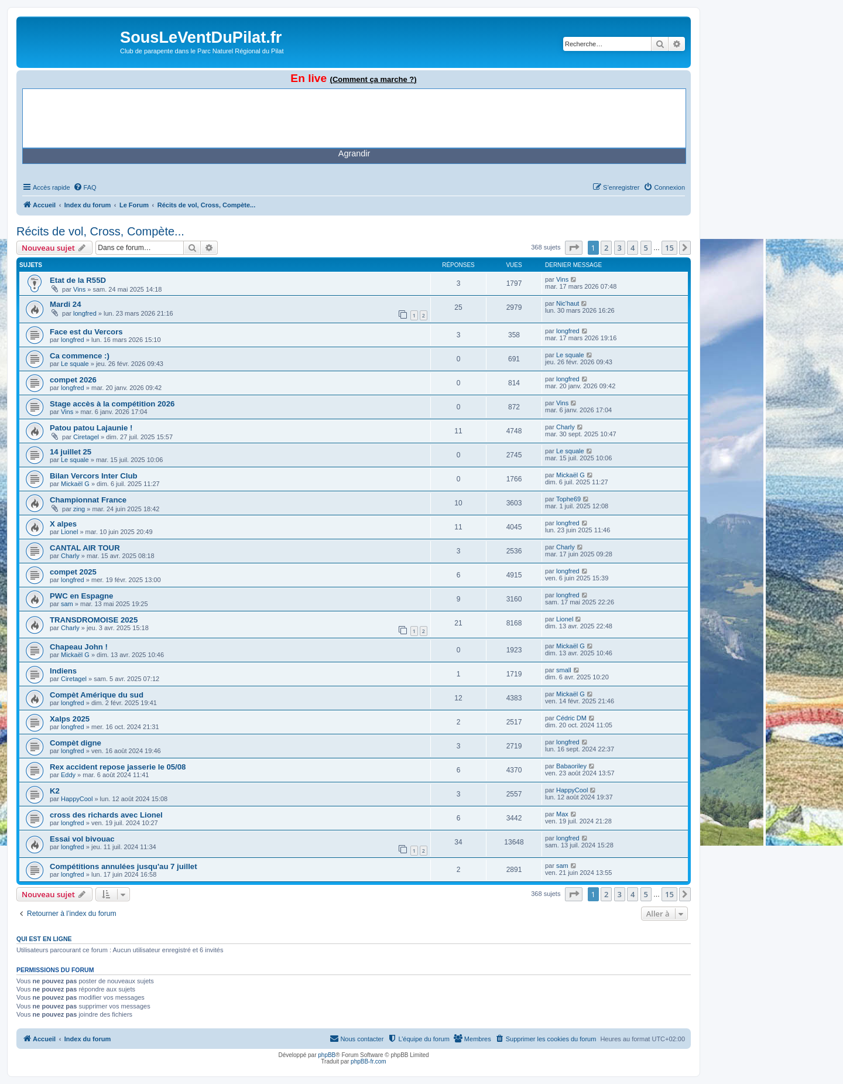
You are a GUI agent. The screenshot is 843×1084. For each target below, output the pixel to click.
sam (67, 603)
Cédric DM (571, 717)
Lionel (69, 531)
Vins (79, 289)
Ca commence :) (79, 355)
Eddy (68, 774)
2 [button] (606, 247)
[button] (573, 248)
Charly (565, 426)
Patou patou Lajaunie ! (91, 427)
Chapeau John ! (79, 646)
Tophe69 (568, 498)
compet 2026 (73, 379)
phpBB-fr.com (368, 1061)
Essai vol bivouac (82, 839)
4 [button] (632, 247)
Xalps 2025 (70, 718)
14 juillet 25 (70, 451)
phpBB (326, 1055)
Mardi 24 (65, 304)
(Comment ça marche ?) (373, 79)
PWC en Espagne (81, 595)
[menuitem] (85, 187)
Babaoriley (571, 766)
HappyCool (76, 798)
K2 (55, 791)
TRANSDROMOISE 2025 (94, 619)
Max (562, 814)
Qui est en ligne (44, 938)
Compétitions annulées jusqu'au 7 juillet (123, 866)
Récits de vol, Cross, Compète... (100, 231)
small (563, 669)
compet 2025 (73, 571)
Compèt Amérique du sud (96, 694)
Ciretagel (86, 436)
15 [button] (669, 247)
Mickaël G (75, 483)
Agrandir (354, 153)
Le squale (75, 363)
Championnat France (88, 499)
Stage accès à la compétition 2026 (112, 403)
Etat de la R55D (78, 280)
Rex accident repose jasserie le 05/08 (118, 766)
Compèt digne (75, 742)
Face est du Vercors (86, 331)
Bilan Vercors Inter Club (94, 475)
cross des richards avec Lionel (106, 815)
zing (79, 508)
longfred (85, 313)
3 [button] (620, 247)
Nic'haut (567, 303)
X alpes (63, 523)
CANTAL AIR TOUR (85, 547)
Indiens (63, 670)
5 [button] (646, 247)
